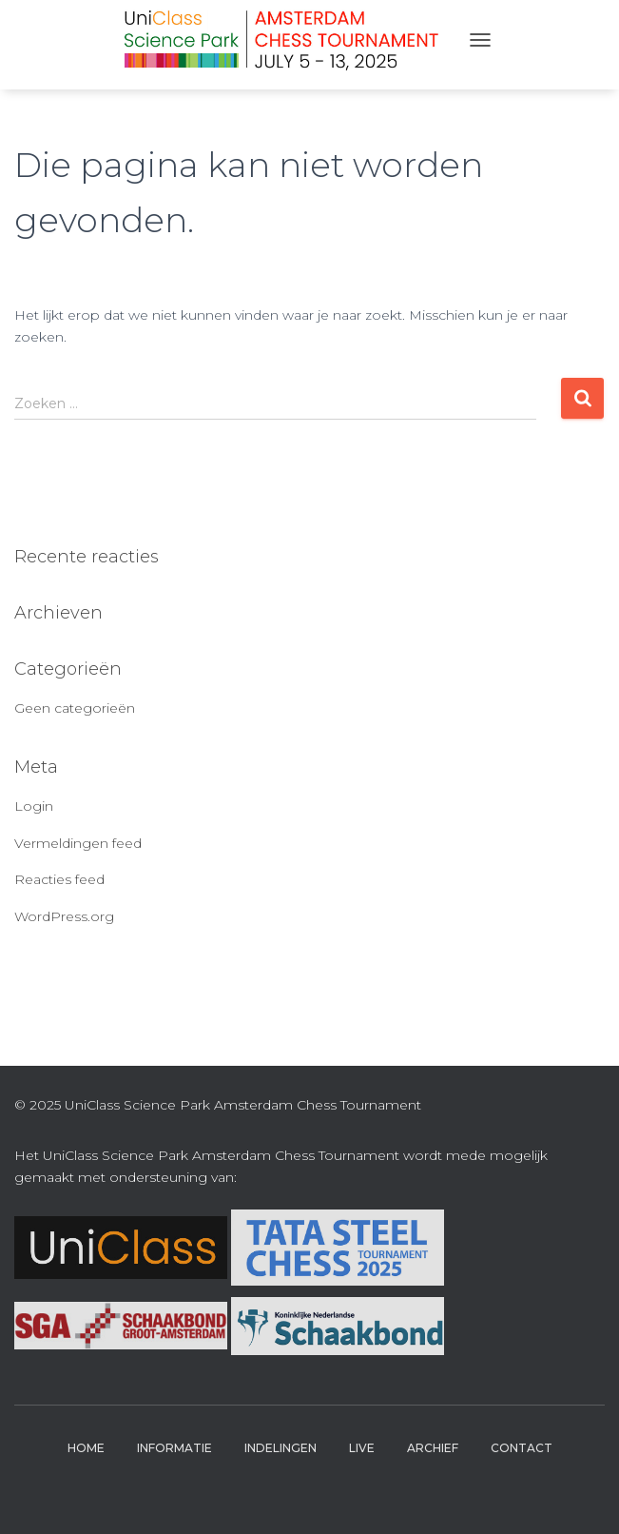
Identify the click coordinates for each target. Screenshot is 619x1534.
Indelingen (280, 1448)
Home (86, 1448)
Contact (521, 1448)
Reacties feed (59, 879)
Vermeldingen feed (78, 843)
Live (362, 1448)
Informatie (174, 1448)
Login (33, 806)
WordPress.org (64, 916)
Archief (432, 1448)
